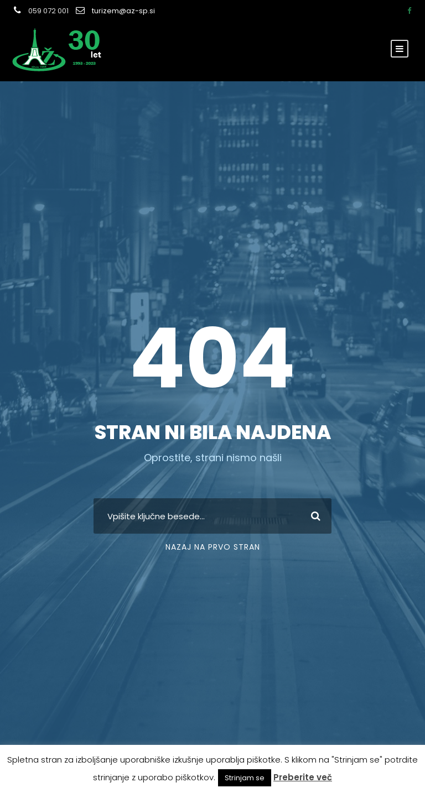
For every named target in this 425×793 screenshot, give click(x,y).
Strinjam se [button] (245, 778)
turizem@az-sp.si (123, 11)
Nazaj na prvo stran (212, 546)
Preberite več (302, 777)
